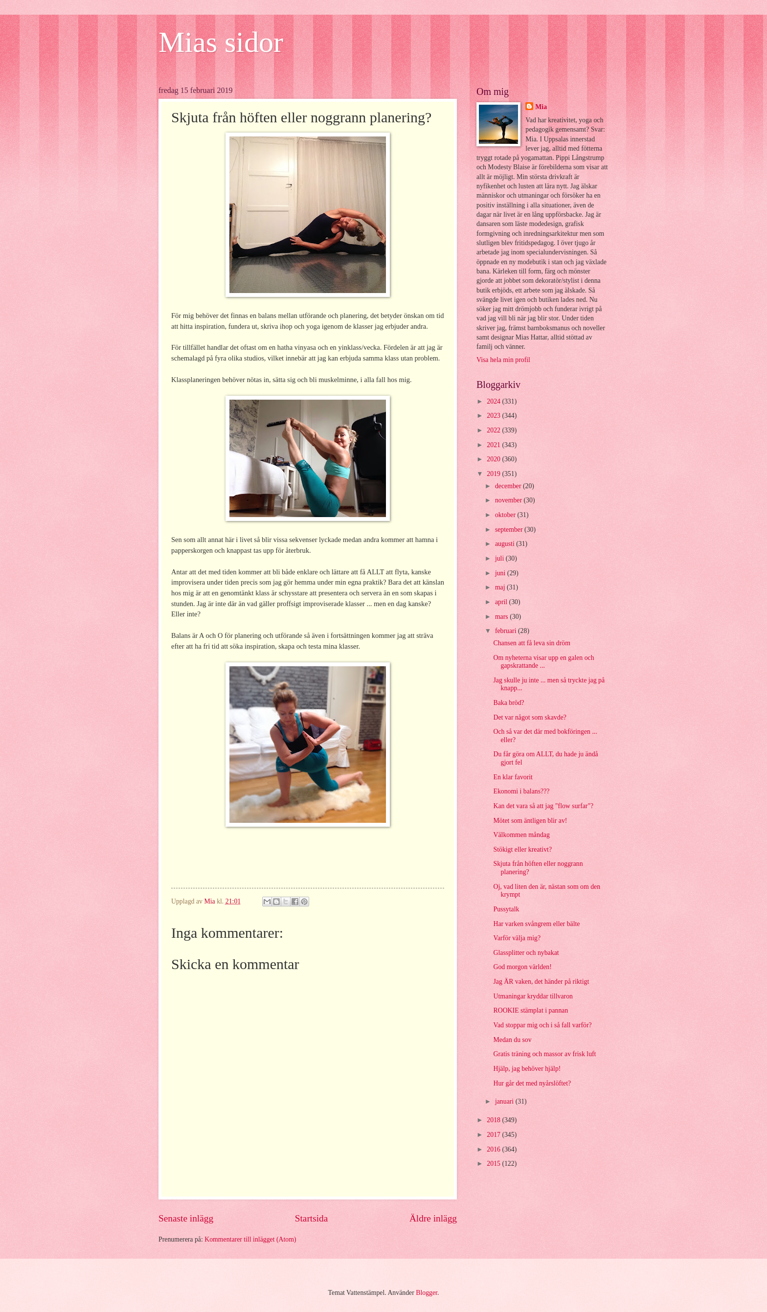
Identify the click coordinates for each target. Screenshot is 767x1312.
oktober (506, 515)
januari (505, 1101)
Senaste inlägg (185, 1218)
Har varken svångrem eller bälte (536, 923)
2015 (494, 1163)
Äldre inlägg (433, 1218)
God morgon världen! (522, 967)
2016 (494, 1149)
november (509, 500)
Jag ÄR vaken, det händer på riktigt (541, 981)
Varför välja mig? (517, 938)
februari (506, 630)
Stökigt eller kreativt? (522, 849)
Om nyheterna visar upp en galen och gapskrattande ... (543, 662)
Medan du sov (512, 1039)
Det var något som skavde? (529, 717)
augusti (505, 543)
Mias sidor (220, 42)
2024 (494, 401)
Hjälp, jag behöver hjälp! (527, 1068)
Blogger (426, 1292)
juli (500, 558)
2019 (494, 473)
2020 (494, 459)
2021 (494, 445)
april (502, 602)
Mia (541, 107)
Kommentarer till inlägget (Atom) (250, 1239)
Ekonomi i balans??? (521, 791)
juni (501, 573)
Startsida (311, 1218)
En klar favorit (512, 777)
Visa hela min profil (503, 359)
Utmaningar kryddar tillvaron (532, 996)
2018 (494, 1120)
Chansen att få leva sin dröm (531, 643)
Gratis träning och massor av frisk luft (544, 1054)
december (509, 486)
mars (502, 616)
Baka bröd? (508, 702)
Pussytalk (506, 909)
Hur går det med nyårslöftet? (532, 1083)
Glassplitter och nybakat (526, 952)
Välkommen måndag (521, 834)
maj (501, 587)
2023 (494, 415)
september (509, 529)
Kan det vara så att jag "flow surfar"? (543, 806)
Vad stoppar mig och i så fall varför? (542, 1025)
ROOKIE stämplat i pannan (530, 1010)
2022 (494, 430)
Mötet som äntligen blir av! (530, 820)
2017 (494, 1134)
